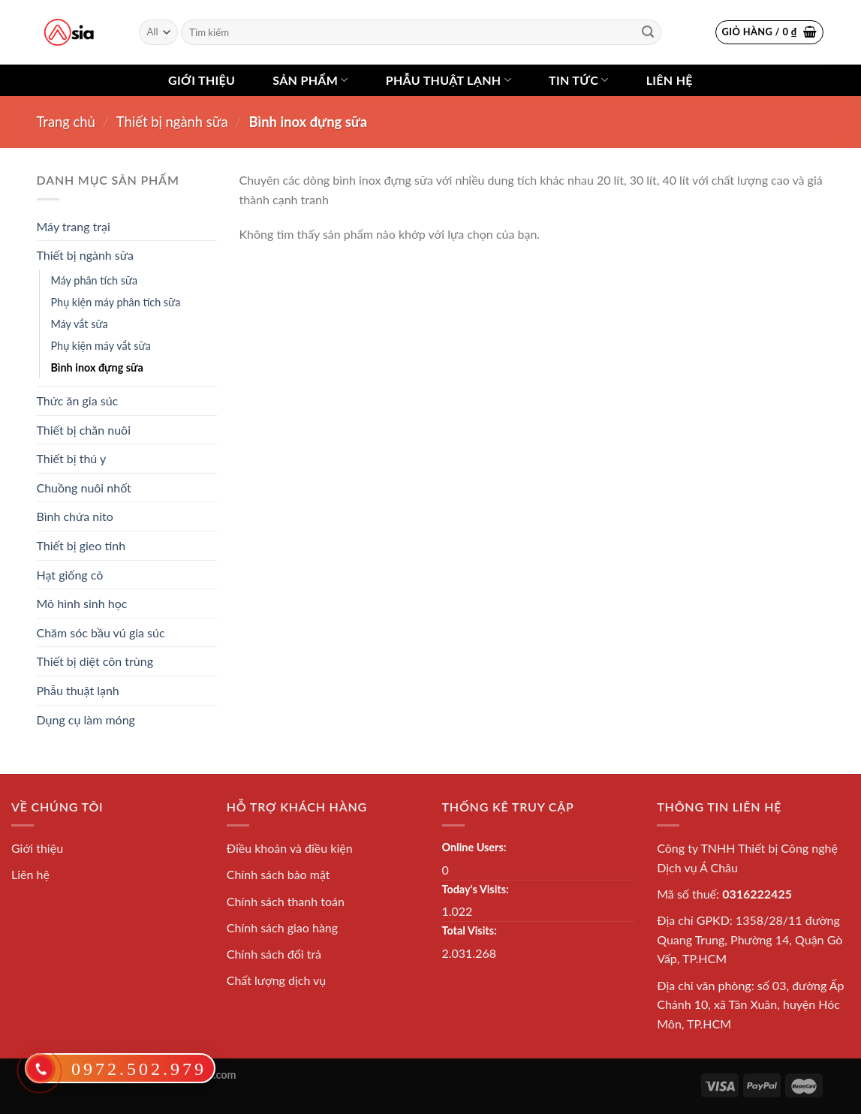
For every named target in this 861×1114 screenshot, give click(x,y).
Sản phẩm (310, 80)
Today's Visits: (475, 889)
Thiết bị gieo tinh (81, 545)
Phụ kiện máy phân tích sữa (116, 302)
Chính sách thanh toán (286, 901)
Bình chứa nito (75, 516)
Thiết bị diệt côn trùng (95, 661)
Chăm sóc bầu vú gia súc (101, 632)
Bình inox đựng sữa (97, 367)
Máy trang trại (73, 226)
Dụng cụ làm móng (86, 719)
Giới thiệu (201, 80)
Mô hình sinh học (82, 603)
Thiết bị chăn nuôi (84, 430)
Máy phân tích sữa (94, 280)
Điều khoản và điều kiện (290, 848)
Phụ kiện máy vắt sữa (101, 345)
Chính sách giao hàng (282, 927)
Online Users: (474, 847)
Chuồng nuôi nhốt (84, 487)
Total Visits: (469, 930)
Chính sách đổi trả (274, 954)
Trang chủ (66, 121)
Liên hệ (669, 80)
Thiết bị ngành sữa (172, 121)
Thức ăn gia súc (78, 400)
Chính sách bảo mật (278, 874)
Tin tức (579, 80)
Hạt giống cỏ (70, 575)
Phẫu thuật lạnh (448, 80)
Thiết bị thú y (72, 458)
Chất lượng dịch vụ (277, 980)
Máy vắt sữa (79, 324)
